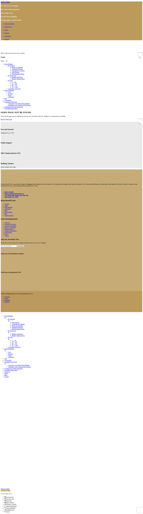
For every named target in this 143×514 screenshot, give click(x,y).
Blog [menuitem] (5, 375)
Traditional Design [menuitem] (17, 327)
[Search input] (140, 54)
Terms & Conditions (10, 226)
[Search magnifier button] (140, 57)
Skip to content (5, 489)
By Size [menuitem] (75, 338)
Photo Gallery (8, 212)
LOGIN (6, 39)
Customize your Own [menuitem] (14, 347)
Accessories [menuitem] (7, 360)
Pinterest (6, 302)
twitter (6, 298)
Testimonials (8, 232)
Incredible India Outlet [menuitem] (11, 370)
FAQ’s (6, 30)
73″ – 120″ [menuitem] (15, 345)
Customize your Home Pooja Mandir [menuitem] (19, 365)
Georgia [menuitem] (10, 354)
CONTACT (7, 36)
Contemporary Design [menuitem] (18, 324)
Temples (6, 204)
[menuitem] (8, 64)
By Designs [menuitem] (75, 320)
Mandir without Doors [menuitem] (18, 335)
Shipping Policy (9, 229)
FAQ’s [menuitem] (6, 373)
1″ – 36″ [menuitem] (14, 340)
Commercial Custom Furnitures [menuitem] (13, 368)
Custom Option (8, 215)
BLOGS (6, 33)
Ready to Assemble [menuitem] (17, 326)
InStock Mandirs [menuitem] (73, 349)
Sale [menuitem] (5, 358)
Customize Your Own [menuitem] (73, 363)
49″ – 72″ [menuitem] (14, 344)
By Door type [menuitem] (75, 331)
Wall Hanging (8, 207)
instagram (7, 300)
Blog (5, 214)
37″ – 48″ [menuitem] (14, 342)
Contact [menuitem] (6, 377)
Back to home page (6, 119)
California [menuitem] (11, 357)
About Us (7, 222)
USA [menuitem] (9, 352)
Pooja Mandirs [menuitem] (73, 316)
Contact (6, 236)
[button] (5, 490)
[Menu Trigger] (1, 313)
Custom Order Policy (10, 231)
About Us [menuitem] (7, 372)
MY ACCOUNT (9, 24)
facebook (7, 297)
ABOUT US (8, 27)
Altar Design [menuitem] (15, 322)
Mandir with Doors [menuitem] (17, 334)
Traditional (7, 209)
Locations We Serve (10, 224)
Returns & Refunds (10, 227)
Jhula (5, 210)
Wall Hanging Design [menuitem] (18, 329)
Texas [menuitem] (9, 355)
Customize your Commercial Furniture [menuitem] (19, 367)
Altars (6, 205)
